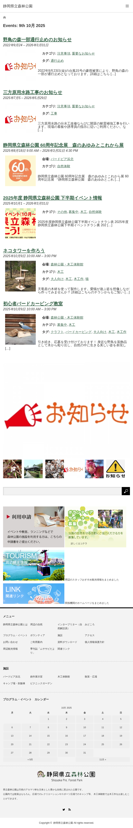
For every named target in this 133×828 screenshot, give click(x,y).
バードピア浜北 (11, 676)
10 (84, 727)
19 (121, 736)
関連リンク (64, 648)
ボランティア (37, 635)
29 (48, 753)
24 (84, 744)
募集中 (73, 212)
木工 (83, 212)
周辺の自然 (36, 624)
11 (103, 727)
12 (121, 727)
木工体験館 (64, 676)
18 (103, 736)
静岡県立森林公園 (63, 822)
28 (30, 753)
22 (48, 744)
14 (30, 736)
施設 (60, 635)
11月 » (102, 759)
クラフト (57, 332)
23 (66, 744)
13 (12, 736)
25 (103, 744)
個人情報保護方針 (94, 642)
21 (30, 744)
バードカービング (78, 332)
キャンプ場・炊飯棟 (14, 683)
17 (84, 736)
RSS (69, 809)
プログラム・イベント (15, 635)
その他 (62, 212)
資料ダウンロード (67, 642)
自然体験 (63, 166)
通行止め (57, 60)
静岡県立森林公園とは (15, 624)
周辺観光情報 (10, 648)
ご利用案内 (36, 642)
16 (66, 736)
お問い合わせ (10, 642)
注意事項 (63, 53)
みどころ (90, 624)
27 (12, 753)
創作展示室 (36, 676)
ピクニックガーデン (41, 683)
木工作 (79, 279)
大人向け (57, 279)
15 (48, 736)
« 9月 (30, 759)
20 (12, 744)
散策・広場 (91, 676)
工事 (54, 113)
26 (121, 744)
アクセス (90, 635)
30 (66, 753)
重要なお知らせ (83, 53)
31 (84, 753)
